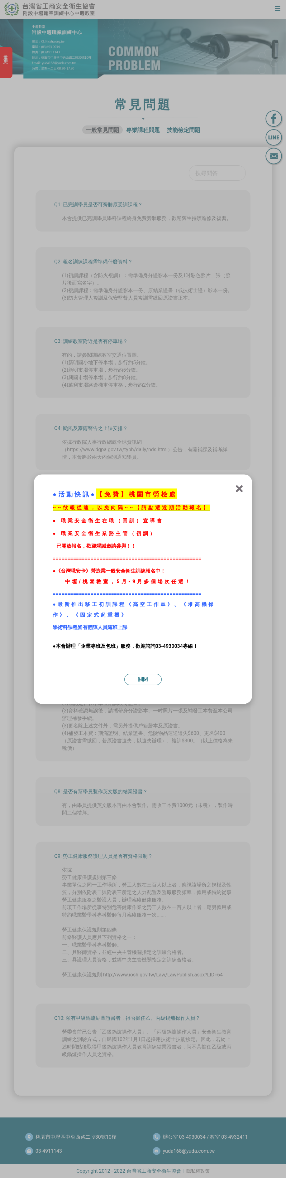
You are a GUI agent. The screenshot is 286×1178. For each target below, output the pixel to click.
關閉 (143, 679)
